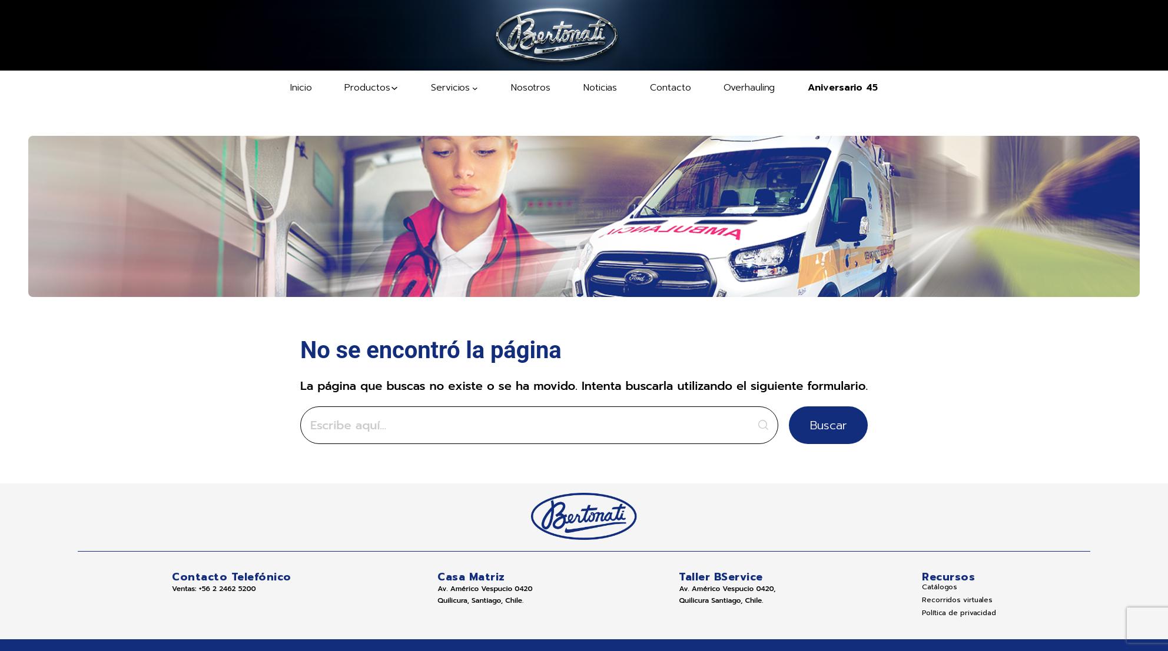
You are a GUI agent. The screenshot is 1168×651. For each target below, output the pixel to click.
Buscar (798, 425)
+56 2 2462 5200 (223, 589)
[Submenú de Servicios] (454, 88)
